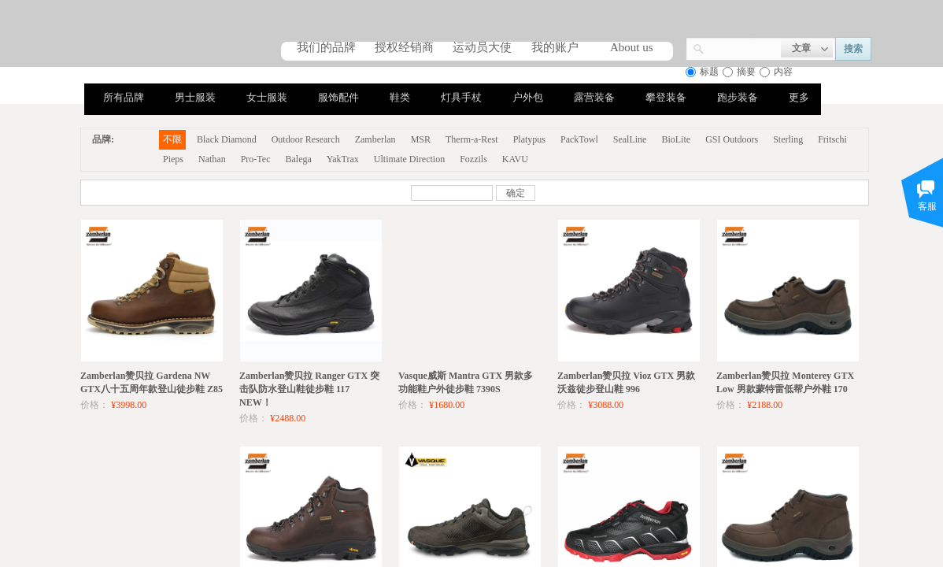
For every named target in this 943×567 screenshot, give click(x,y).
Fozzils (473, 159)
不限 (172, 139)
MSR (421, 139)
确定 (515, 192)
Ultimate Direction (409, 159)
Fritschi (832, 139)
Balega (298, 159)
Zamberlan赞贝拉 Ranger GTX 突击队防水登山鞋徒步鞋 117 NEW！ (309, 389)
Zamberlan (375, 139)
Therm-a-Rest (472, 139)
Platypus (529, 139)
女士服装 (266, 97)
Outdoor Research (306, 139)
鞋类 (400, 97)
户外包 (527, 97)
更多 (799, 97)
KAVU (515, 159)
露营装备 (594, 97)
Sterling (788, 139)
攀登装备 (665, 97)
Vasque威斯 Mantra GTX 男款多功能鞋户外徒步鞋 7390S (465, 382)
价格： (94, 404)
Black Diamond (227, 139)
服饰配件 (338, 97)
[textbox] (742, 47)
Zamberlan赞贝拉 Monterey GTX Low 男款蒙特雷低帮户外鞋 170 (785, 382)
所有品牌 (123, 97)
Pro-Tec (256, 159)
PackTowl (579, 139)
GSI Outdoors (731, 139)
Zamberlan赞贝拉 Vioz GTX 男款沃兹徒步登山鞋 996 (626, 382)
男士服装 (195, 97)
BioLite (675, 139)
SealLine (630, 139)
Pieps (173, 159)
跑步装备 (737, 97)
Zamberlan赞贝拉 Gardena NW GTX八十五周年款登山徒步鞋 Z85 (151, 382)
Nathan (212, 159)
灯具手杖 (461, 97)
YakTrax (343, 159)
